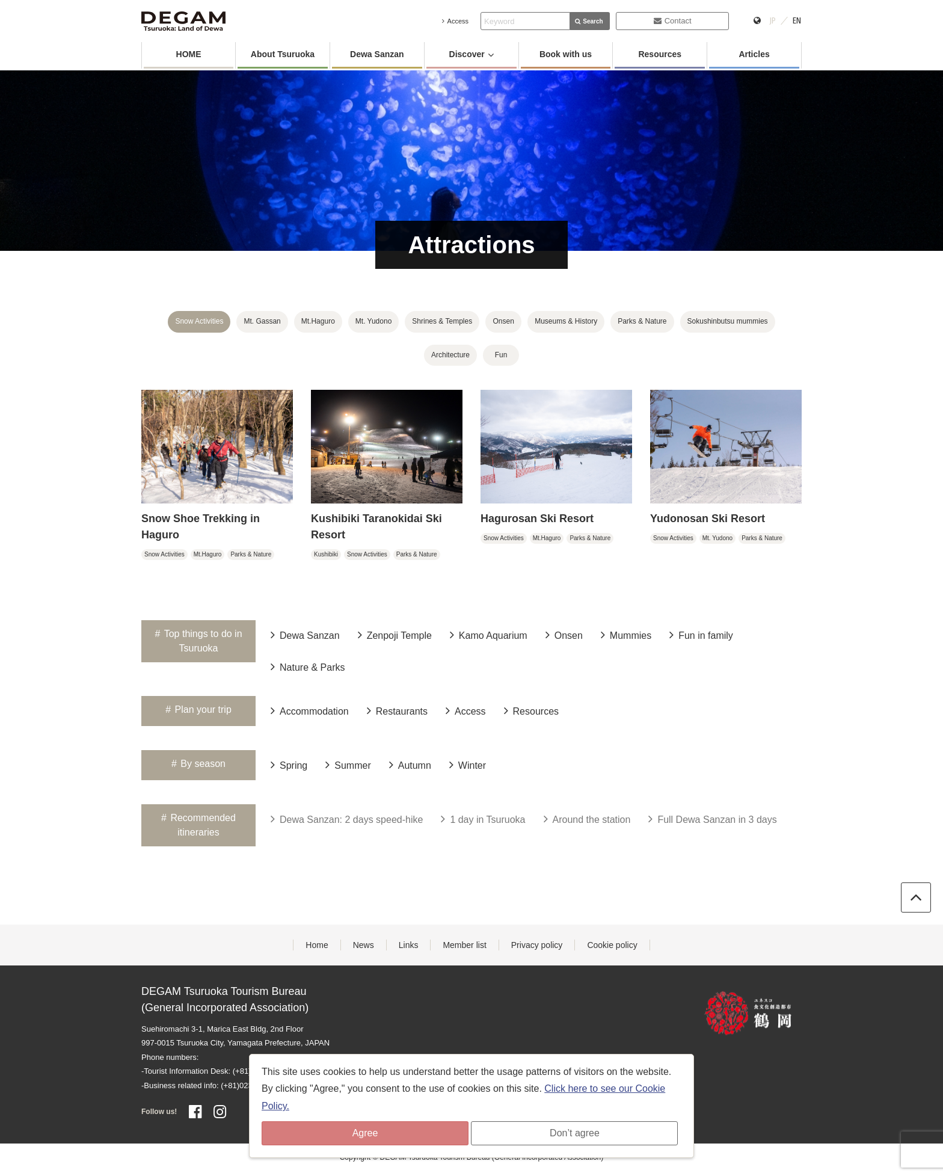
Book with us (565, 54)
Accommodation (310, 710)
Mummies (626, 635)
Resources (659, 54)
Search (589, 21)
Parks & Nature (642, 321)
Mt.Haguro (318, 321)
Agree (365, 1133)
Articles (754, 54)
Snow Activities (199, 321)
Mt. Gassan (262, 321)
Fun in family (701, 635)
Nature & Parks (308, 666)
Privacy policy (537, 945)
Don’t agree (575, 1133)
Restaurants (397, 710)
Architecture (450, 355)
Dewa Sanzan (377, 54)
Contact (673, 20)
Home (317, 945)
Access (455, 21)
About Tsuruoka (283, 54)
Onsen (503, 321)
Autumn (410, 765)
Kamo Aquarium (488, 635)
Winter (467, 765)
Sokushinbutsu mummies (727, 321)
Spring (289, 765)
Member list (464, 945)
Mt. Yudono (373, 321)
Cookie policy (612, 945)
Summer (347, 765)
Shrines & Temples (442, 321)
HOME (188, 54)
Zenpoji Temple (395, 635)
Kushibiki (326, 554)
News (363, 945)
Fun (501, 355)
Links (409, 945)
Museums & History (566, 321)
